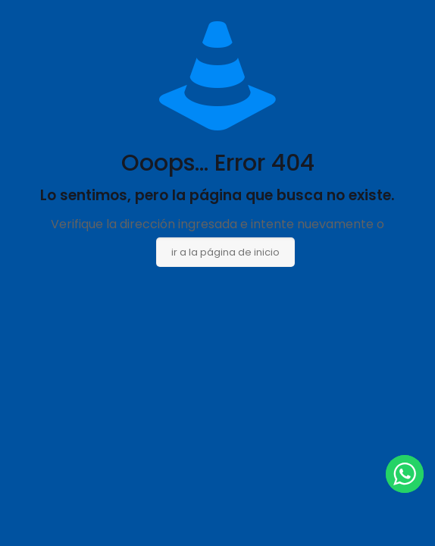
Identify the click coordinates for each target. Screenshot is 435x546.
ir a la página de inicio (225, 252)
